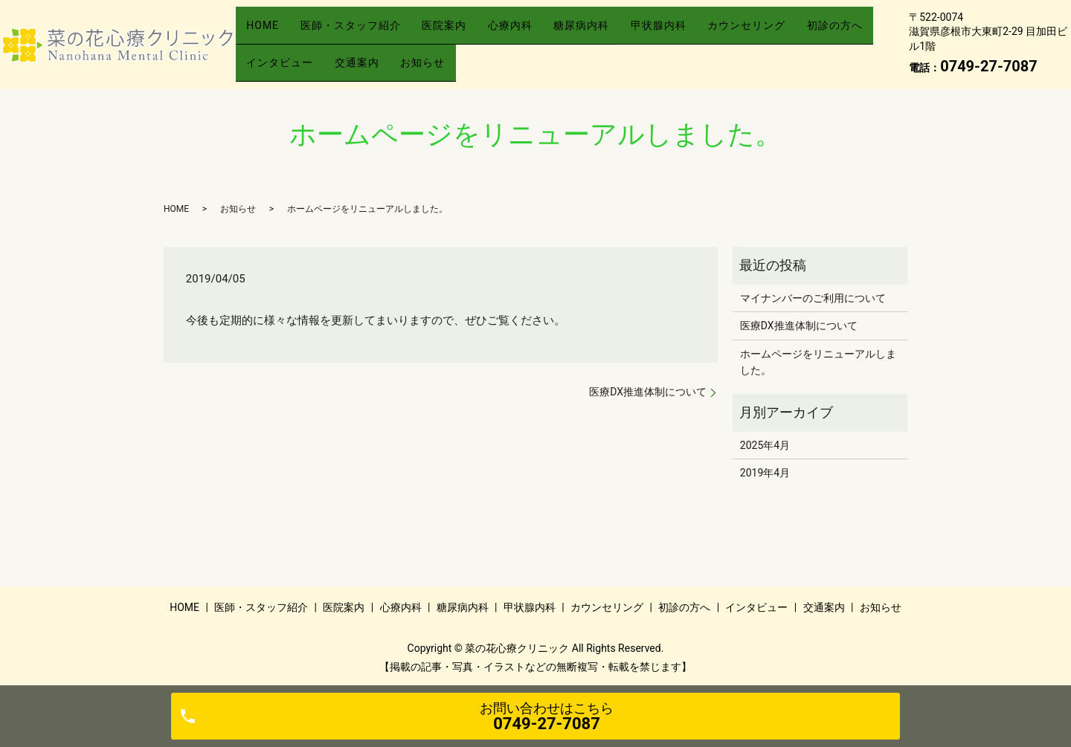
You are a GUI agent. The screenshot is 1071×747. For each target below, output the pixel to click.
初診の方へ (279, 55)
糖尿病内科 (626, 32)
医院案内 (469, 32)
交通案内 (459, 55)
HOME (267, 32)
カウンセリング (812, 32)
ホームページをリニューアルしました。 (818, 362)
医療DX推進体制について (648, 392)
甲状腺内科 (714, 32)
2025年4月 (765, 445)
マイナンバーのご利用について (813, 298)
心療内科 (545, 32)
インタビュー (371, 55)
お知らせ (534, 55)
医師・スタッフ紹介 (365, 32)
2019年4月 (765, 473)
